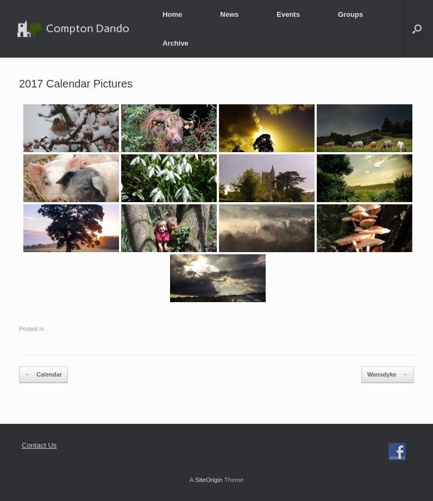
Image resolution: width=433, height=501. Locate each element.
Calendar (43, 374)
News (229, 14)
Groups (350, 14)
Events (288, 14)
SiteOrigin (209, 480)
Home (172, 14)
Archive (175, 43)
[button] (417, 29)
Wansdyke (387, 374)
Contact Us (39, 445)
